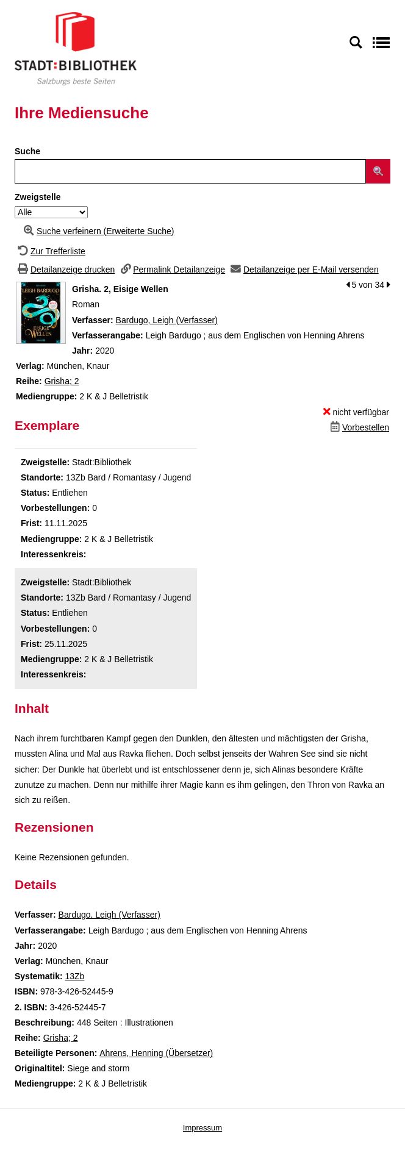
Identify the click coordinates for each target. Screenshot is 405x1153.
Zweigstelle (37, 197)
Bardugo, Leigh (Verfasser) (167, 320)
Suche (27, 151)
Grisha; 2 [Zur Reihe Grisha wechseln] (62, 381)
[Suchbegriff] (190, 171)
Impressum (202, 1127)
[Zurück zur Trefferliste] (50, 251)
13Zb (74, 976)
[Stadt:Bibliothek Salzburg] (76, 48)
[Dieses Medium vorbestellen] (358, 427)
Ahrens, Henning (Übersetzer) (156, 1053)
